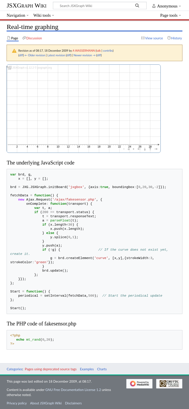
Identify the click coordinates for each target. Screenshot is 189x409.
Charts (102, 369)
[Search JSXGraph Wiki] (99, 5)
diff (21, 55)
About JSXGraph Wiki (46, 403)
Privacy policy (17, 403)
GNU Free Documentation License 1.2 (73, 390)
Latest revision (56, 55)
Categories (14, 369)
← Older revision (35, 55)
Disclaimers (73, 403)
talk (98, 50)
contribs (108, 50)
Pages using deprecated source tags (51, 369)
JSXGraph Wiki (26, 5)
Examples (87, 369)
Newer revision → (84, 55)
